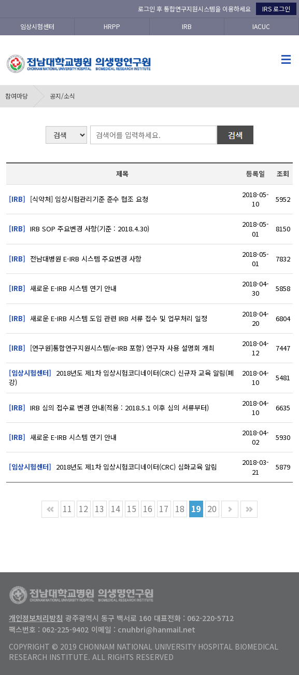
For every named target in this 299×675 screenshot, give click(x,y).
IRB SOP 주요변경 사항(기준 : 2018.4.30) (79, 228)
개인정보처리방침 (36, 618)
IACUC (261, 26)
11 (67, 508)
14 (115, 508)
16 (147, 508)
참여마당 (16, 95)
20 (212, 508)
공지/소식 (62, 95)
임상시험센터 (37, 26)
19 (196, 508)
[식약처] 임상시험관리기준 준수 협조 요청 (78, 199)
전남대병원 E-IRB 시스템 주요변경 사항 (75, 259)
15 (131, 508)
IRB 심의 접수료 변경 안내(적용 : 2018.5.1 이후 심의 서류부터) (109, 407)
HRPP (112, 26)
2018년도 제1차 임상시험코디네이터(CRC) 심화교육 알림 (113, 467)
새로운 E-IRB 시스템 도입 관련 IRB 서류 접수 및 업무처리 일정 (108, 318)
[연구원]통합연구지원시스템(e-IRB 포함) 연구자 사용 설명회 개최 (112, 348)
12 (83, 508)
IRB (187, 26)
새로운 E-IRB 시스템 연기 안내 (63, 288)
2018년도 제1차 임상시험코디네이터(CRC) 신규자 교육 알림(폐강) (121, 377)
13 (99, 508)
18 (179, 508)
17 (163, 508)
